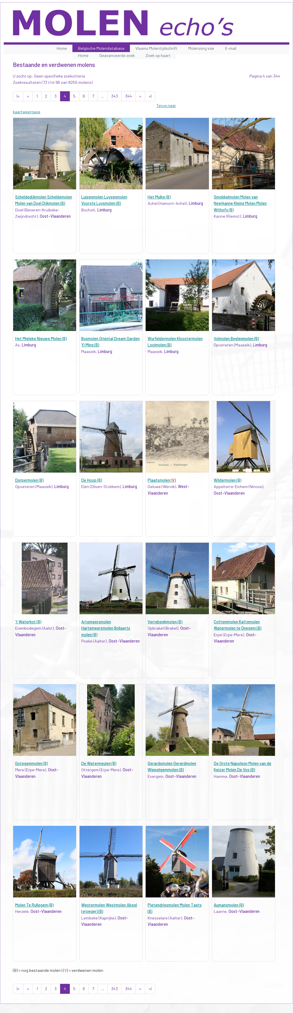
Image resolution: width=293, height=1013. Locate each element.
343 (114, 96)
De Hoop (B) (91, 480)
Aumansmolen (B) (229, 905)
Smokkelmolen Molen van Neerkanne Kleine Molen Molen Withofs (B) (240, 203)
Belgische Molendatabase (101, 48)
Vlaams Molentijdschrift (156, 48)
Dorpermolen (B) (29, 480)
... (102, 96)
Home (62, 48)
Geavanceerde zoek (117, 55)
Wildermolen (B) (227, 480)
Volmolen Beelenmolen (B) (236, 338)
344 (128, 96)
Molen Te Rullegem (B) (34, 905)
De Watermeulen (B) (98, 763)
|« (18, 96)
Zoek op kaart (158, 55)
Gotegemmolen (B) (31, 763)
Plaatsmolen (162, 480)
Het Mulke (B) (159, 197)
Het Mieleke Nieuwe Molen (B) (41, 338)
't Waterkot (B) (28, 621)
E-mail (230, 48)
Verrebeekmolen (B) (165, 621)
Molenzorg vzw (201, 48)
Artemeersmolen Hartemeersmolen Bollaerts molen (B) (105, 628)
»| (150, 96)
